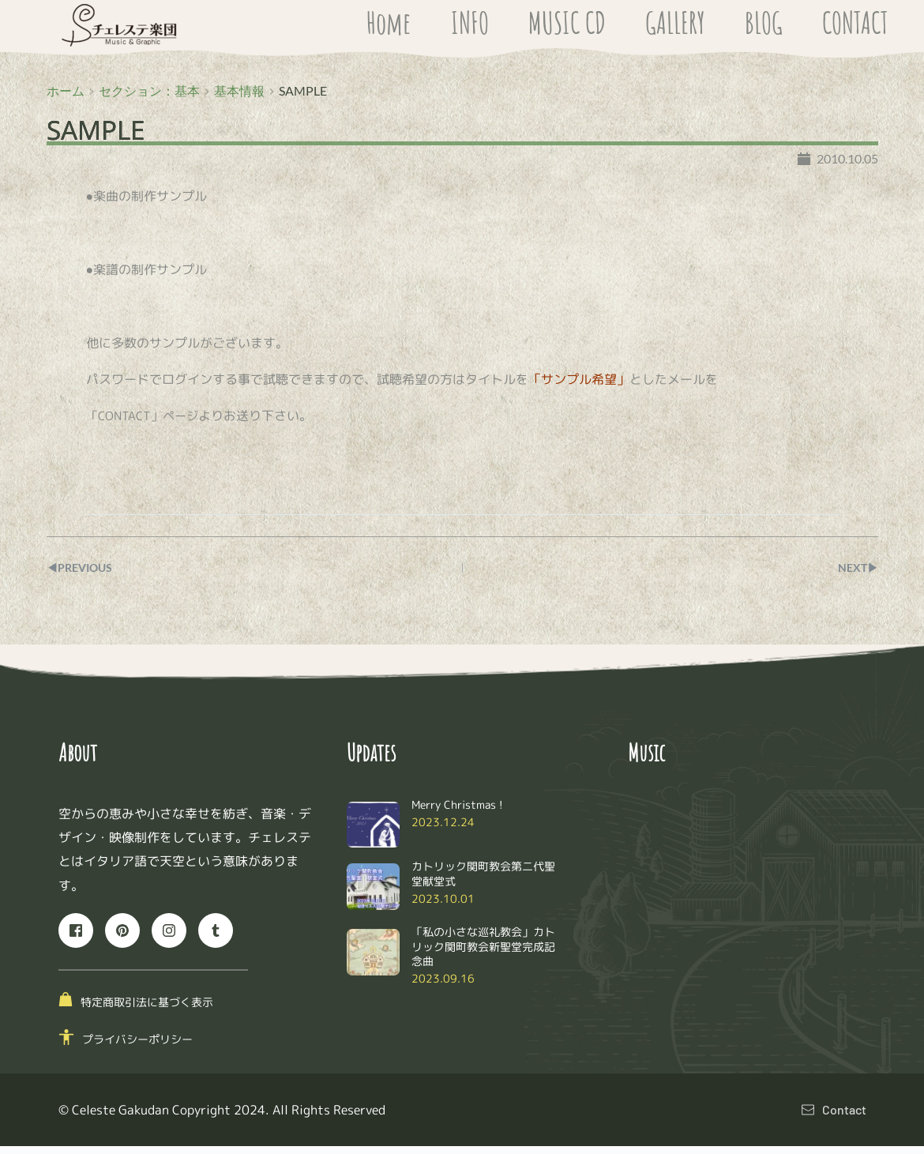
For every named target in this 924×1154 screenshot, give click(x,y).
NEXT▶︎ (855, 575)
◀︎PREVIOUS (84, 575)
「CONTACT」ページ (145, 423)
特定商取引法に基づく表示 (147, 1009)
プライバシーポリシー (137, 1046)
